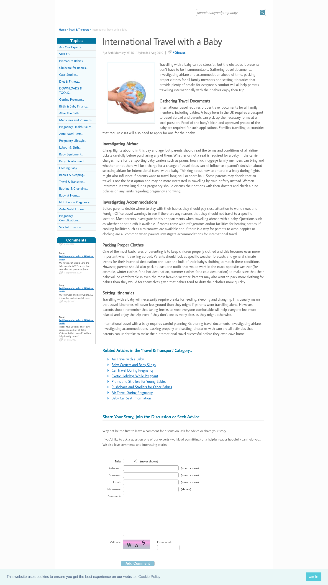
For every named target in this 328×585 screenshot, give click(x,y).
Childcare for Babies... (73, 68)
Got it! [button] (313, 577)
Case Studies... (68, 74)
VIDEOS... (65, 54)
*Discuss (179, 52)
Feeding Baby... (69, 168)
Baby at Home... (69, 195)
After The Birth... (70, 113)
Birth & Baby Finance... (74, 106)
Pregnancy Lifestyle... (72, 140)
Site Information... (71, 227)
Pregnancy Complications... (69, 218)
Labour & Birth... (70, 147)
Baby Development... (72, 161)
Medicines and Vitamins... (76, 120)
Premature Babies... (71, 61)
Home (62, 29)
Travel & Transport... (72, 181)
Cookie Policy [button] (149, 577)
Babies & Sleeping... (72, 175)
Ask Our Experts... (70, 47)
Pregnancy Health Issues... (76, 127)
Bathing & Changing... (73, 188)
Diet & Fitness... (69, 81)
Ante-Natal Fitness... (72, 209)
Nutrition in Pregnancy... (75, 202)
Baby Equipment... (71, 154)
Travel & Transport (79, 29)
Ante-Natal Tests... (71, 133)
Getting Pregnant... (71, 99)
